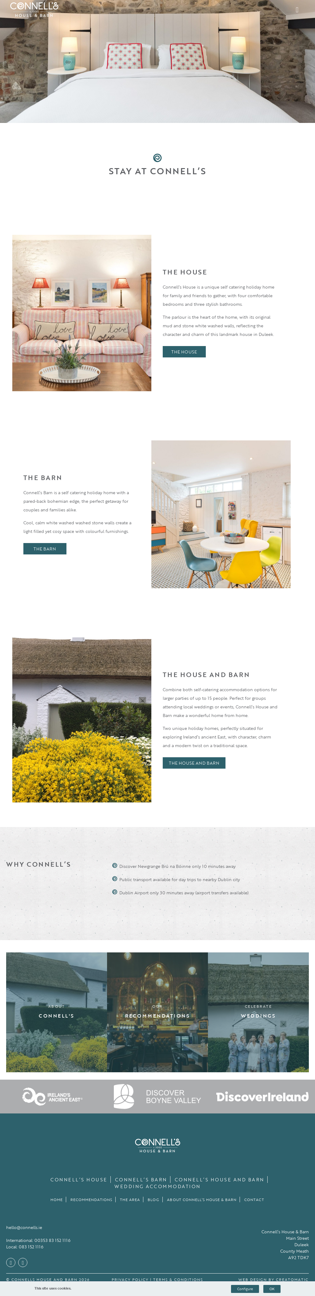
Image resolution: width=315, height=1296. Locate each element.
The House (184, 352)
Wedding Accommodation (157, 1186)
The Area (130, 1199)
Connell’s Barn (141, 1179)
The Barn (45, 549)
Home (56, 1199)
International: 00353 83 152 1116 (38, 1240)
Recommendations (91, 1199)
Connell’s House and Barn (219, 1179)
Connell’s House (78, 1179)
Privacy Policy (130, 1279)
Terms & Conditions (178, 1279)
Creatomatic (292, 1279)
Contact (254, 1199)
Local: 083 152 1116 (24, 1246)
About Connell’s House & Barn (202, 1199)
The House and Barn (194, 763)
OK (271, 1288)
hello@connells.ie (24, 1227)
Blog (153, 1199)
